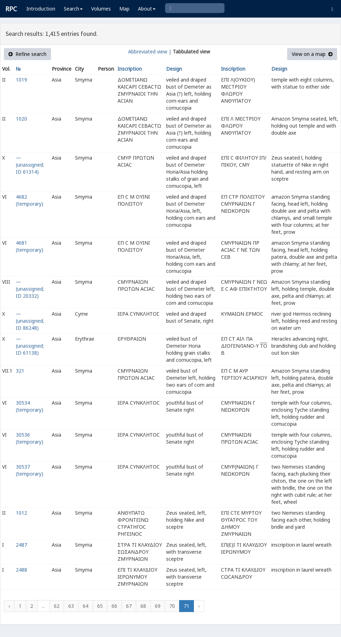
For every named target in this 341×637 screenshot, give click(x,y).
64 (85, 606)
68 (143, 606)
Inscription (130, 68)
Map (124, 8)
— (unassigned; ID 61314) (30, 164)
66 (114, 606)
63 (71, 606)
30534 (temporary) (29, 406)
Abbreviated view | (149, 51)
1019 (21, 79)
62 (56, 606)
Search (73, 8)
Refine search (27, 54)
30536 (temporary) (29, 438)
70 (172, 606)
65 (100, 606)
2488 (21, 569)
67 (129, 606)
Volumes (101, 8)
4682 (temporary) (29, 200)
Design (174, 68)
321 (20, 370)
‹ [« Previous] (9, 606)
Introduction (40, 8)
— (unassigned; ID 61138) (30, 345)
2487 (21, 544)
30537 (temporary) (29, 470)
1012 (21, 512)
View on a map (312, 54)
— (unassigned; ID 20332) (30, 288)
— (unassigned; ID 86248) (30, 320)
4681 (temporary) (29, 246)
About (147, 8)
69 (157, 606)
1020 (21, 118)
